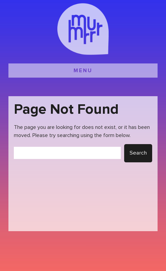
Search (138, 153)
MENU (83, 70)
